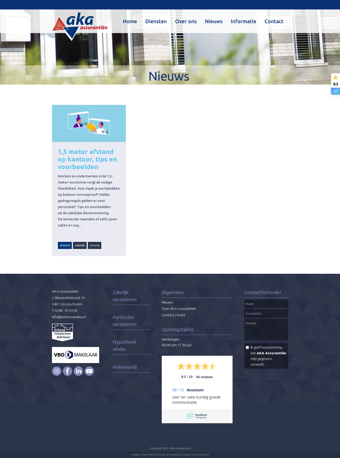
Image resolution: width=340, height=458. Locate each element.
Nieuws (167, 302)
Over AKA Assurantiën (179, 309)
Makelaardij (125, 367)
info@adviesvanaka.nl (69, 317)
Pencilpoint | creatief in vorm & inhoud (189, 455)
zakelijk (80, 245)
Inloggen (135, 455)
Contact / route (173, 315)
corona (94, 245)
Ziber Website (149, 455)
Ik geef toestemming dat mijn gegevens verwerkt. (268, 355)
